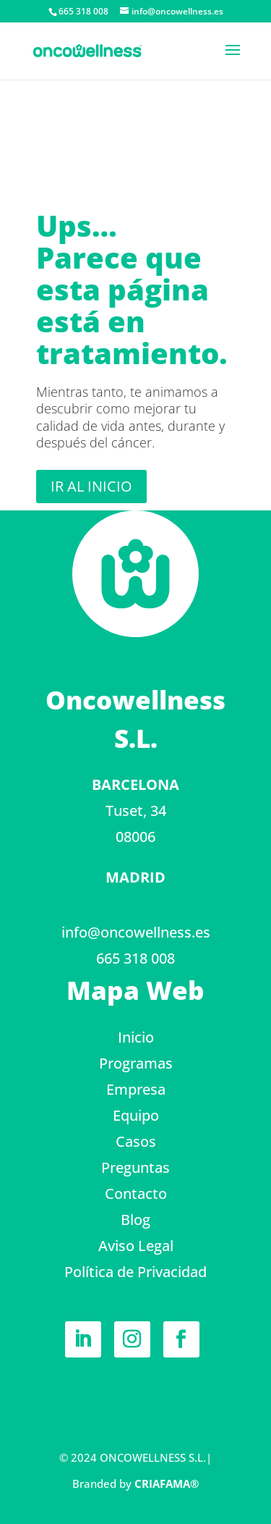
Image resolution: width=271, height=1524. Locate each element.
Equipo (136, 1115)
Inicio (136, 1037)
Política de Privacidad (135, 1271)
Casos (136, 1141)
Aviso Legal (135, 1245)
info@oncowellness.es (135, 932)
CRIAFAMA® (166, 1483)
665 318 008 (135, 958)
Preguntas (135, 1167)
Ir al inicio (91, 486)
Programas (136, 1063)
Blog (135, 1219)
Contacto (136, 1193)
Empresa (135, 1089)
